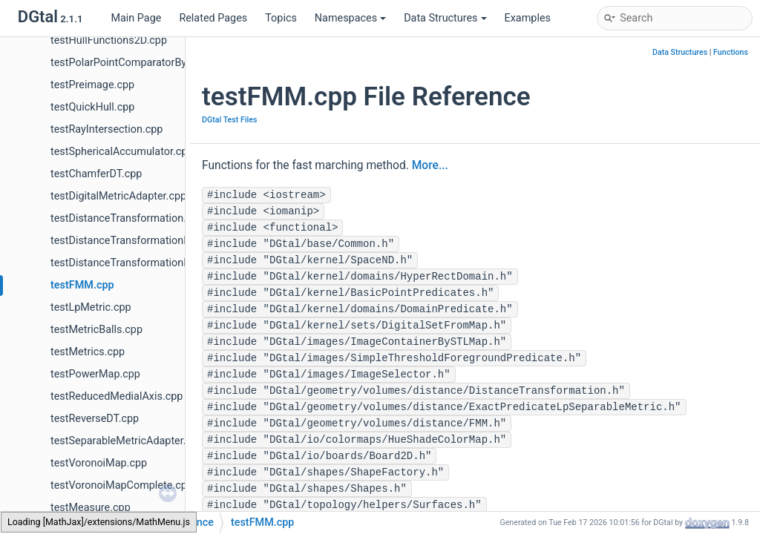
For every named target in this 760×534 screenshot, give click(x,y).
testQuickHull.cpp (92, 107)
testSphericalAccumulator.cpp (121, 151)
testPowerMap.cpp (95, 374)
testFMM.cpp (82, 285)
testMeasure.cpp (90, 507)
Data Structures (445, 18)
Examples (528, 18)
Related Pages (213, 18)
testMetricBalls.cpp (96, 329)
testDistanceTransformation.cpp (127, 218)
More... (430, 165)
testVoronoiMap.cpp (98, 463)
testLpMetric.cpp (90, 307)
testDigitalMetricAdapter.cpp (118, 196)
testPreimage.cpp (92, 85)
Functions (730, 52)
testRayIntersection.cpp (106, 129)
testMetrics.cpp (87, 352)
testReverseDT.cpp (94, 418)
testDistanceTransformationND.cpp (134, 263)
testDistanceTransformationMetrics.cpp (145, 240)
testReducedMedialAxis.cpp (116, 396)
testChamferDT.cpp (96, 174)
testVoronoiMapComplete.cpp (121, 485)
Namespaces (350, 18)
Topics (281, 18)
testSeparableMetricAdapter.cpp (126, 441)
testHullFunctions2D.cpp (108, 40)
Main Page (136, 18)
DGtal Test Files (230, 120)
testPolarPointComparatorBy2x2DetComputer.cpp (168, 62)
